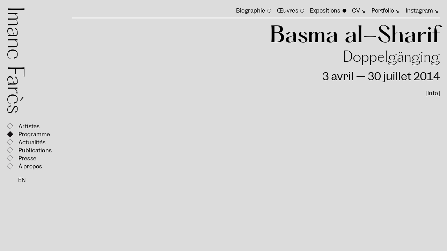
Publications (35, 150)
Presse (27, 158)
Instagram (419, 10)
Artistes (29, 126)
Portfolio (383, 10)
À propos (30, 166)
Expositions (325, 10)
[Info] (432, 93)
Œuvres (287, 10)
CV (356, 10)
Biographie (250, 10)
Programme (34, 134)
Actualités (32, 142)
